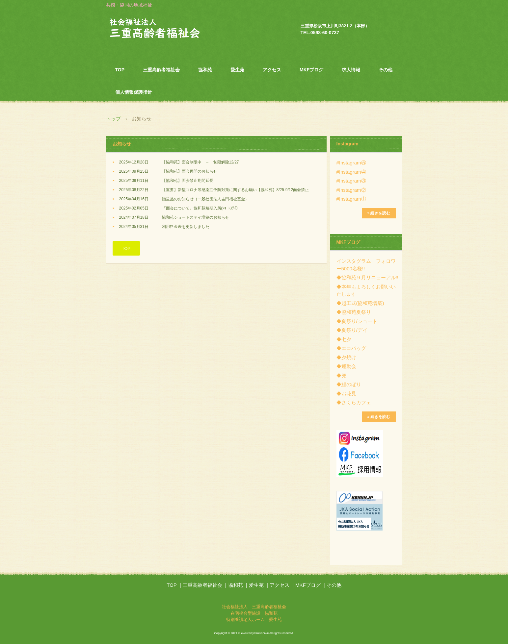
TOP (120, 69)
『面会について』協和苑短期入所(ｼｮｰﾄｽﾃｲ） (201, 208)
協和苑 (205, 69)
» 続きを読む (378, 213)
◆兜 (341, 375)
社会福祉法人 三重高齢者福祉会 (168, 29)
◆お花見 (346, 393)
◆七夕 (343, 339)
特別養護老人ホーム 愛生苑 (254, 619)
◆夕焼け (346, 357)
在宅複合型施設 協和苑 (254, 613)
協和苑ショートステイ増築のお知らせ (195, 217)
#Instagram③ (351, 181)
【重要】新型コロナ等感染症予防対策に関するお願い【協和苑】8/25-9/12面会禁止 (235, 189)
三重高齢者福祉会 (161, 69)
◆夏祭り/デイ (351, 330)
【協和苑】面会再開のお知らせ (189, 171)
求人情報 (351, 69)
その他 (385, 69)
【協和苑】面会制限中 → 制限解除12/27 (200, 162)
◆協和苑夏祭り (353, 312)
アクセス (272, 69)
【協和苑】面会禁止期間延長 (187, 180)
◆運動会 (346, 366)
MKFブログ (311, 69)
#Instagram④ (351, 172)
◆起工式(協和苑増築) (360, 303)
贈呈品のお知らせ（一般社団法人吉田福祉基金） (205, 199)
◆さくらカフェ (353, 402)
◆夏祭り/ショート (356, 321)
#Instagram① (351, 199)
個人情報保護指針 (133, 92)
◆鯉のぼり (348, 384)
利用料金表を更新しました (185, 226)
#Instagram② (351, 190)
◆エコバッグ (351, 348)
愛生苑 (237, 69)
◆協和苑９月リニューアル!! (367, 277)
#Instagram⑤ (351, 162)
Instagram (347, 143)
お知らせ (122, 143)
